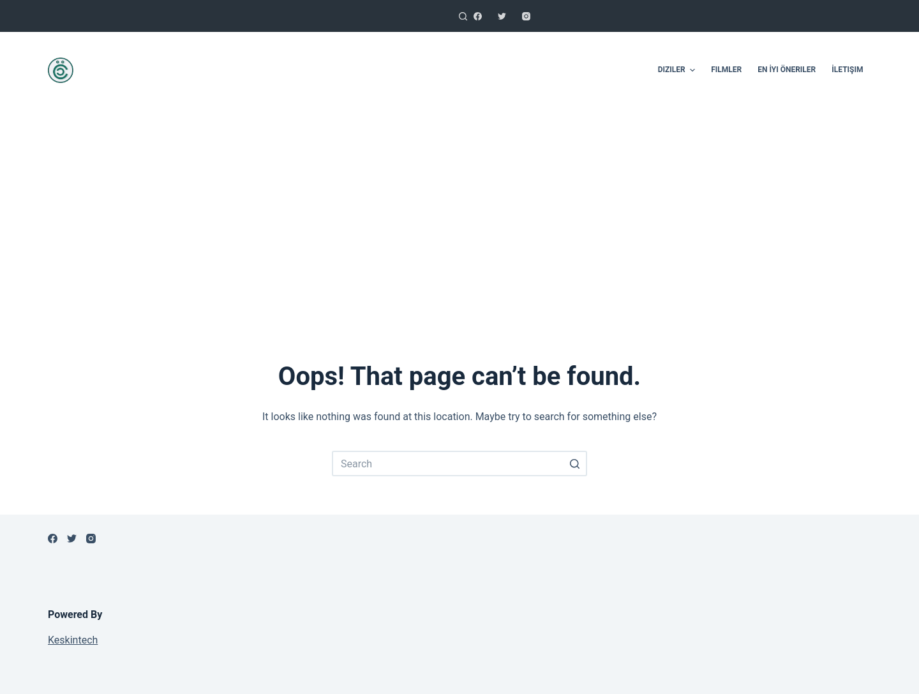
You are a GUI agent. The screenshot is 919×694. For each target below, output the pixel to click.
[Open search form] (463, 16)
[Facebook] (478, 16)
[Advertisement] (459, 217)
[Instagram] (526, 16)
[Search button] (574, 463)
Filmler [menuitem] (726, 69)
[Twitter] (502, 16)
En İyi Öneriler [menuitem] (787, 69)
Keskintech (73, 640)
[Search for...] (459, 463)
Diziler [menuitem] (678, 70)
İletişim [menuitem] (847, 69)
